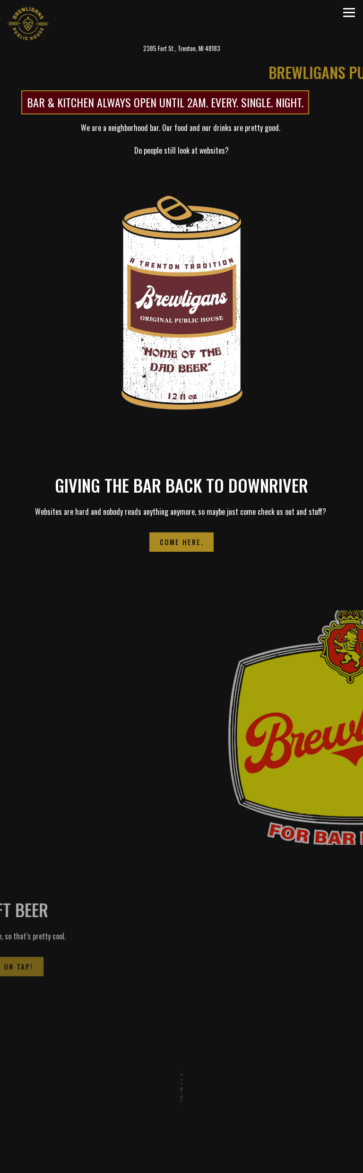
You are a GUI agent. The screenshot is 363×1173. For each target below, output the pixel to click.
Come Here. (181, 540)
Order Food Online (224, 1160)
